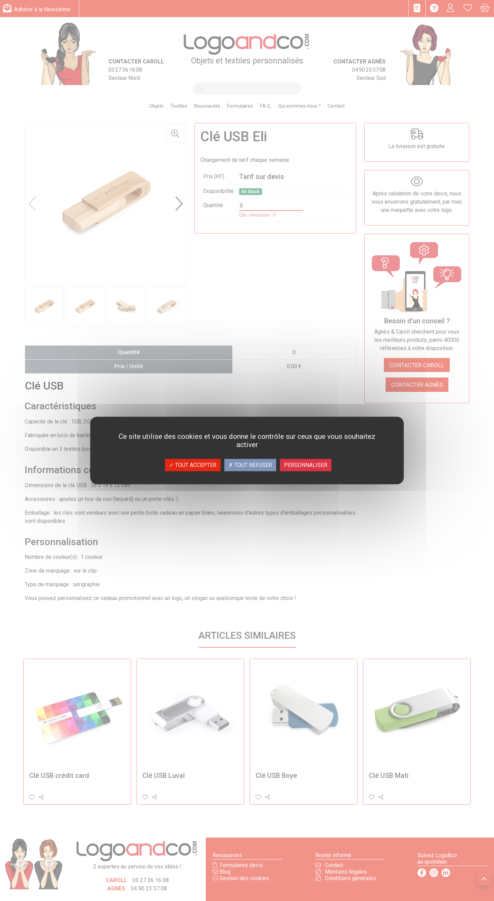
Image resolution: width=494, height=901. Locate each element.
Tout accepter (192, 465)
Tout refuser (250, 465)
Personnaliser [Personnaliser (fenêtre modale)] (305, 465)
